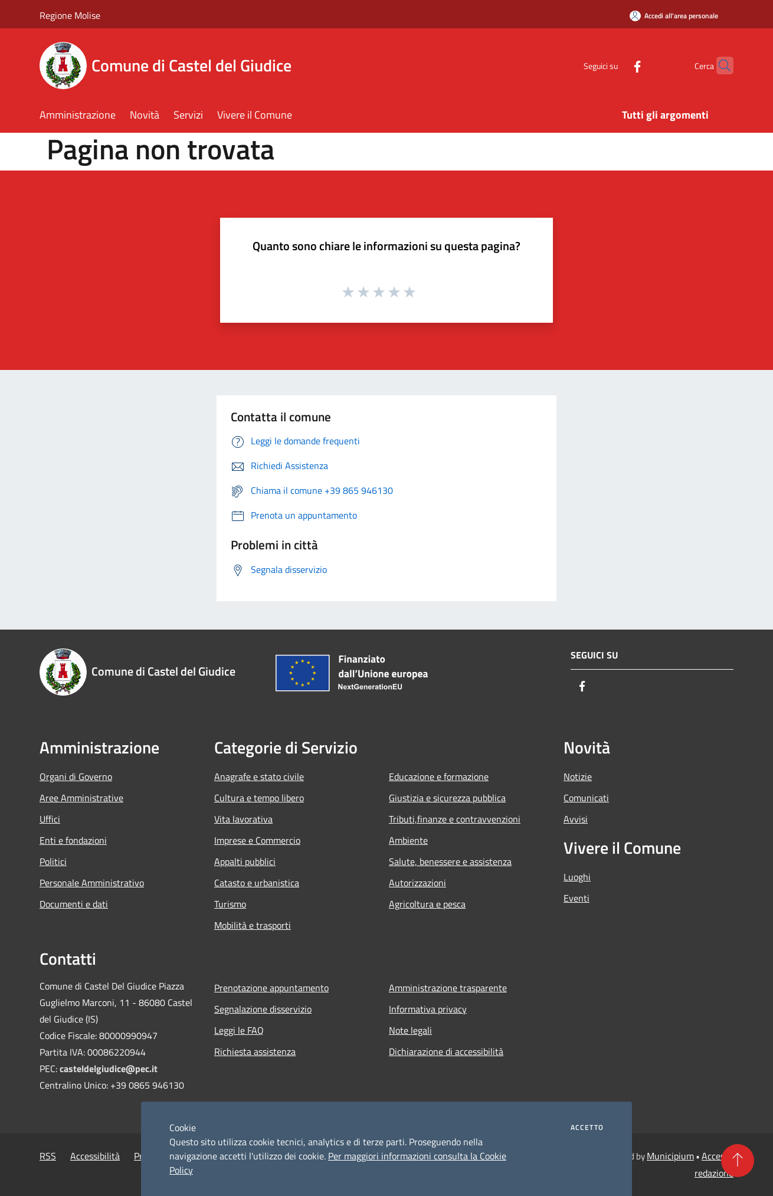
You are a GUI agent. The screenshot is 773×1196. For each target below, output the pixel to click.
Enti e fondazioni (73, 840)
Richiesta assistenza (255, 1051)
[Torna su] (737, 1160)
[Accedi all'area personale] (673, 16)
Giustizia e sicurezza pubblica (447, 798)
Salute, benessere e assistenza (450, 861)
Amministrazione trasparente (448, 988)
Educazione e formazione (439, 776)
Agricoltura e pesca (427, 904)
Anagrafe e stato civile (259, 776)
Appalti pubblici (245, 861)
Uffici (50, 819)
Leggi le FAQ (239, 1030)
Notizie (578, 776)
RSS (48, 1156)
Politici (53, 861)
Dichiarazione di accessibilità (446, 1051)
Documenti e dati (74, 904)
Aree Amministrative (81, 798)
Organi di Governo (76, 776)
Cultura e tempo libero (259, 798)
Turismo (230, 904)
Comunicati (586, 798)
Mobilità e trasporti (252, 925)
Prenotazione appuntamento (271, 988)
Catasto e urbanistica (256, 883)
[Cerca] (719, 65)
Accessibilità (95, 1156)
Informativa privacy (428, 1009)
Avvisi (576, 819)
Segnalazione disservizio (263, 1009)
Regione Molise (70, 15)
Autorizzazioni (417, 883)
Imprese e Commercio (257, 840)
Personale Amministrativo (92, 883)
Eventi (576, 898)
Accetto (587, 1127)
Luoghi (577, 877)
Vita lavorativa (243, 819)
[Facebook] (614, 65)
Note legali (410, 1030)
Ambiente (408, 840)
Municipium (670, 1156)
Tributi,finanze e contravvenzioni (454, 819)
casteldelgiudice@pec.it (109, 1068)
